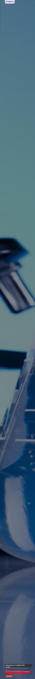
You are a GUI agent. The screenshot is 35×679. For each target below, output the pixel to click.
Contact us (9, 676)
